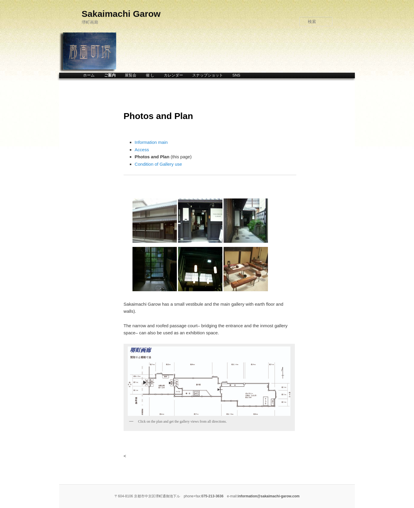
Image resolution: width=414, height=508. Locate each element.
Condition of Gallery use (158, 164)
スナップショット (207, 75)
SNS (236, 75)
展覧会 (130, 75)
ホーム (89, 75)
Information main (151, 142)
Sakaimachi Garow (121, 14)
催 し (150, 75)
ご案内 (110, 75)
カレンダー (173, 75)
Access (142, 149)
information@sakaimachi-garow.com (269, 496)
